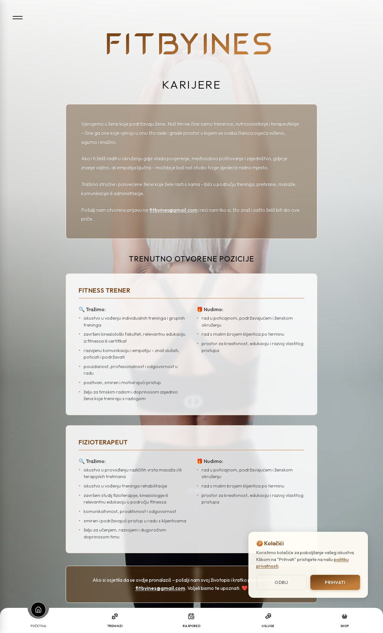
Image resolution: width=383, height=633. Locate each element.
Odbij (281, 583)
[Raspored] (191, 619)
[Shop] (344, 619)
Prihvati (335, 583)
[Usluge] (268, 619)
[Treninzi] (115, 619)
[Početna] (38, 619)
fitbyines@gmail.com (173, 210)
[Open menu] (17, 17)
